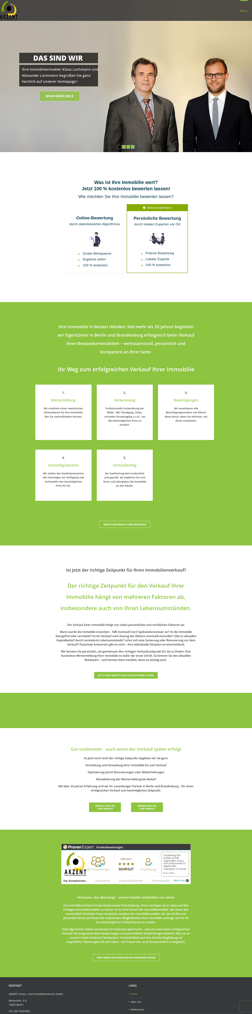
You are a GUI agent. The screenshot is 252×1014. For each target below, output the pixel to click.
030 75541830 (22, 1011)
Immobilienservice (44, 994)
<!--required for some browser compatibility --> (126, 231)
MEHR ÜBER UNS (60, 96)
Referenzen (137, 1009)
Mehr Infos (181, 880)
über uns (136, 1001)
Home (134, 994)
